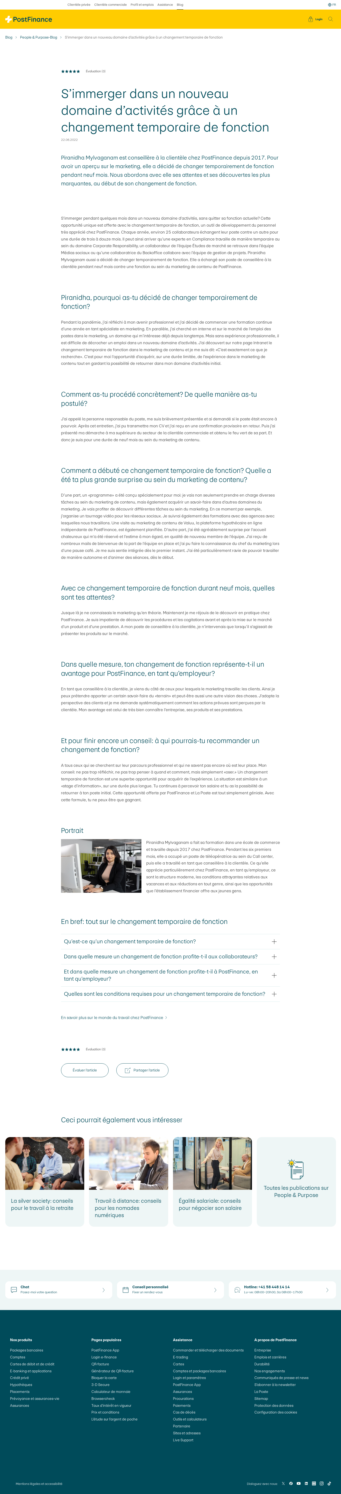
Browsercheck (103, 1398)
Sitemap (261, 1398)
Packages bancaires (26, 1350)
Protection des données (273, 1405)
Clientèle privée (78, 5)
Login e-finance (104, 1357)
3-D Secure (100, 1384)
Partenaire (181, 1426)
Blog (8, 37)
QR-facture (100, 1364)
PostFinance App (105, 1350)
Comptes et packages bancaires (199, 1371)
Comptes (17, 1357)
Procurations (183, 1398)
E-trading (180, 1357)
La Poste (261, 1391)
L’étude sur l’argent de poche (114, 1419)
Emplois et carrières (270, 1357)
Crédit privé (19, 1377)
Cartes (178, 1364)
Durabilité (262, 1364)
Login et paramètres (189, 1377)
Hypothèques (21, 1384)
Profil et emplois (142, 5)
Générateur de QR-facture (112, 1371)
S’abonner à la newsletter (275, 1384)
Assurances (19, 1405)
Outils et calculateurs (190, 1419)
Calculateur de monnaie (110, 1391)
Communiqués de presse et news (281, 1377)
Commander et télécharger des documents (208, 1350)
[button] (330, 19)
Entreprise (262, 1350)
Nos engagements (269, 1371)
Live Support (183, 1440)
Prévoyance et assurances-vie (34, 1398)
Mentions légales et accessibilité (39, 1484)
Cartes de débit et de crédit (32, 1364)
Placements (19, 1391)
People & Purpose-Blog (38, 37)
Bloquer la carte (104, 1377)
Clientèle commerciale (110, 5)
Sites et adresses (187, 1433)
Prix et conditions (105, 1412)
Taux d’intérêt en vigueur (111, 1405)
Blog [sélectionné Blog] (180, 5)
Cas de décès (184, 1412)
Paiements (181, 1405)
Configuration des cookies (275, 1412)
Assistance (165, 5)
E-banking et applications (30, 1371)
